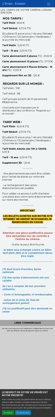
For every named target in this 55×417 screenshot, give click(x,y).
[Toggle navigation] (48, 4)
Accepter (8, 413)
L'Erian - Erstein (14, 3)
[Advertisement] (27, 360)
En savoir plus (23, 413)
